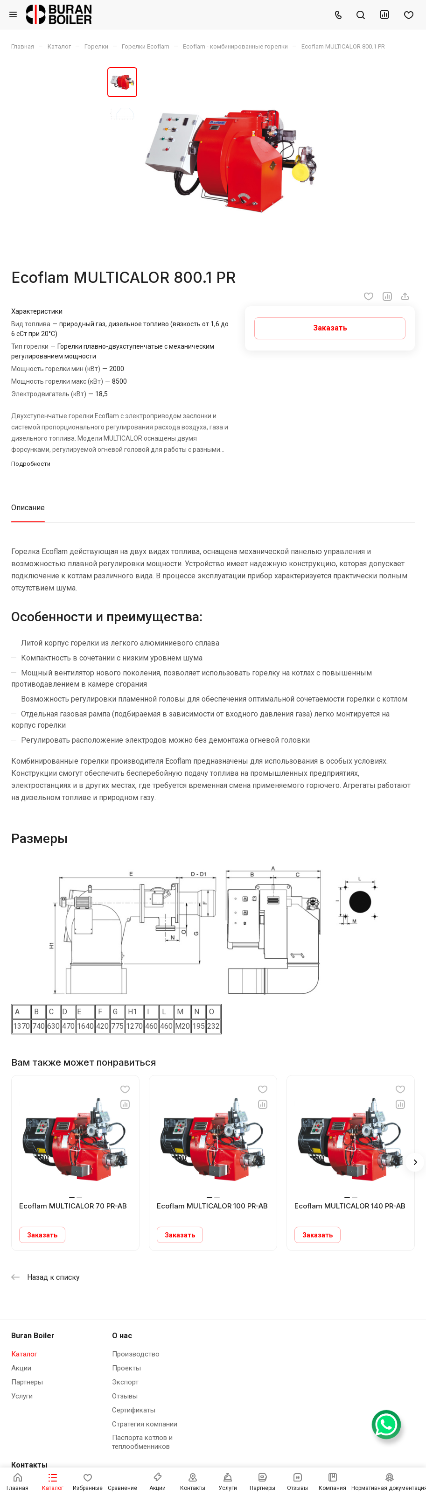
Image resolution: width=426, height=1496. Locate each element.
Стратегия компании (144, 1424)
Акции (21, 1368)
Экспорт (125, 1382)
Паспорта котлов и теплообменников (142, 1442)
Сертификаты (133, 1410)
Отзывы (125, 1396)
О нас (122, 1335)
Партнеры (27, 1382)
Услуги (22, 1396)
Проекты (126, 1368)
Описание (28, 507)
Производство (136, 1354)
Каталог (24, 1354)
